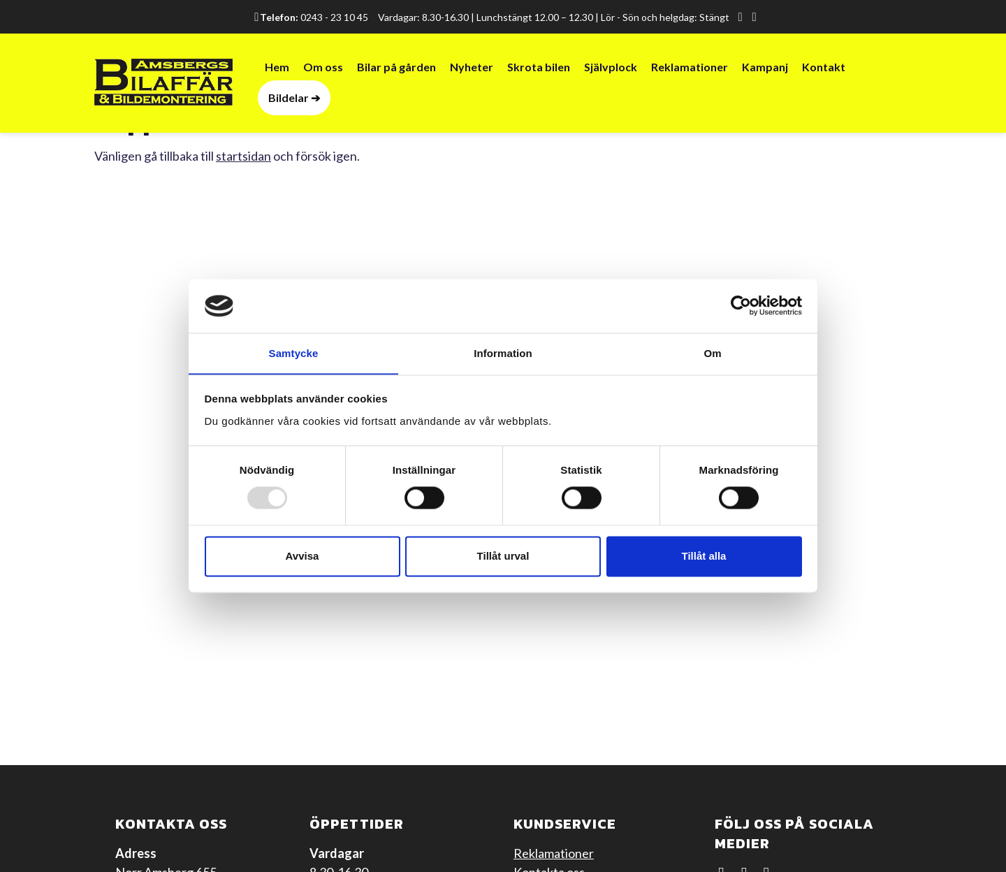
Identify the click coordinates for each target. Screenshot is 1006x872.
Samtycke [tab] (294, 353)
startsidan (243, 156)
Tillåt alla (704, 556)
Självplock (610, 67)
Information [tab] (503, 353)
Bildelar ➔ (294, 98)
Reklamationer (689, 67)
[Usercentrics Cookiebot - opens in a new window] (741, 305)
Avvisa (302, 556)
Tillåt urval (503, 556)
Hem (277, 67)
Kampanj (765, 67)
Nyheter (471, 67)
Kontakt (823, 67)
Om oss (323, 67)
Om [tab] (712, 353)
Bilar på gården (396, 67)
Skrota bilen (538, 67)
